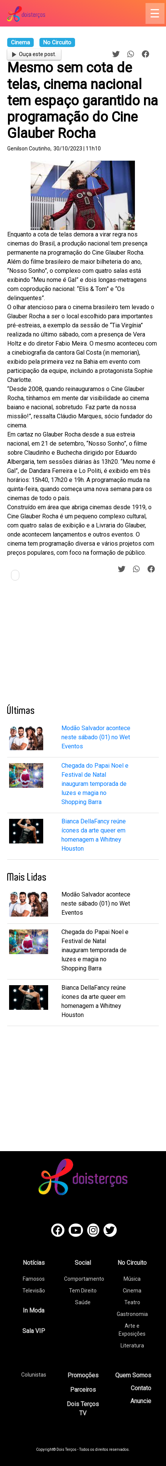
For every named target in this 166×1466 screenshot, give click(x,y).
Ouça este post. (34, 54)
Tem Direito (83, 1291)
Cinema (132, 1291)
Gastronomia (132, 1314)
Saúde (83, 1302)
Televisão (33, 1291)
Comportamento (84, 1279)
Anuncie (140, 1401)
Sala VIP (33, 1331)
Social (83, 1262)
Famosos (34, 1279)
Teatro (132, 1302)
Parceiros (83, 1389)
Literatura (132, 1345)
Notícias (34, 1262)
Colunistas (33, 1375)
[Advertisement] (64, 645)
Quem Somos (133, 1375)
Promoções (83, 1375)
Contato (141, 1388)
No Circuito (132, 1262)
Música (132, 1279)
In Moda (33, 1310)
